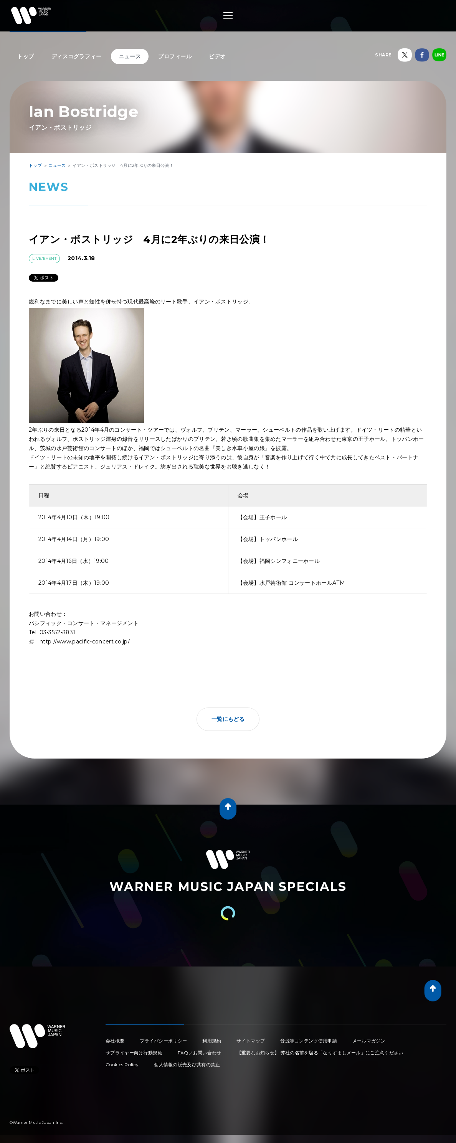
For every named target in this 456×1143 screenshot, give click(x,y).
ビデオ (217, 56)
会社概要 (115, 1041)
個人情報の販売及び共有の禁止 (187, 1064)
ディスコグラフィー (76, 56)
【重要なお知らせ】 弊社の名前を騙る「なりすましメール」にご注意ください (320, 1053)
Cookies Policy (122, 1064)
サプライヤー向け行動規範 (134, 1053)
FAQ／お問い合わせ (199, 1053)
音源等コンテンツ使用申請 (308, 1041)
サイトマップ (250, 1041)
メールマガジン (368, 1041)
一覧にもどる (228, 719)
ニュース (130, 56)
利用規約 (211, 1041)
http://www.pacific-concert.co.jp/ (85, 641)
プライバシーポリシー (163, 1041)
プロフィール (175, 56)
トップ (25, 56)
